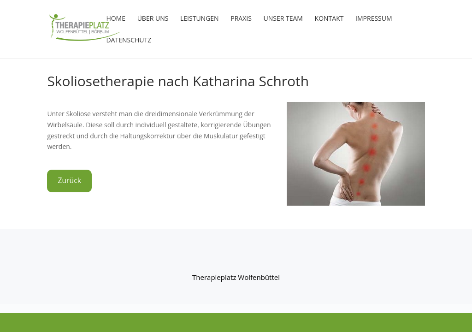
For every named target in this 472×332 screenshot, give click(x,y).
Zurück (69, 180)
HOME (115, 19)
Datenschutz (128, 40)
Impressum (373, 19)
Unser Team (283, 19)
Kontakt (329, 19)
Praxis (241, 19)
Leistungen (199, 19)
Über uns (153, 19)
